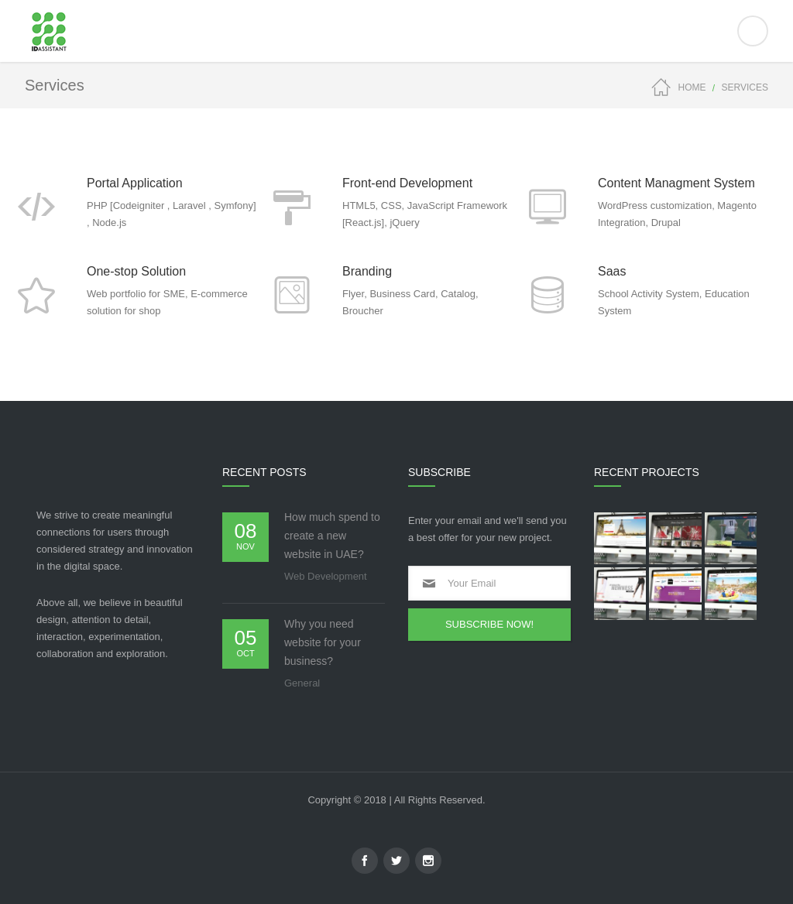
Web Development (325, 576)
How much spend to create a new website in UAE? (332, 535)
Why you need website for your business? (322, 642)
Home (692, 87)
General (302, 683)
